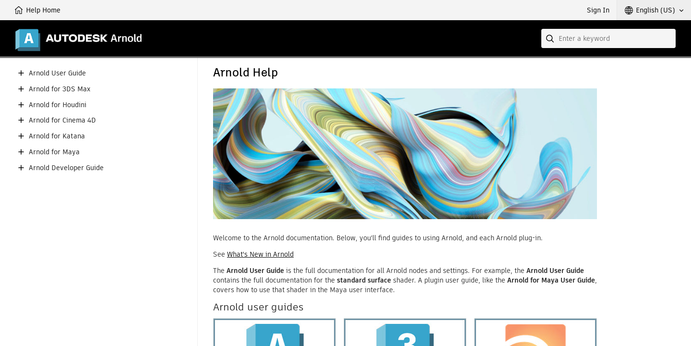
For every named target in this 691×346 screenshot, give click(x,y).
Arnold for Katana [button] (57, 136)
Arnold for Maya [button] (54, 152)
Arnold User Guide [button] (57, 73)
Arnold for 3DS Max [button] (59, 89)
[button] (654, 10)
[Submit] (550, 38)
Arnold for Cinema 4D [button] (62, 120)
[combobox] (608, 38)
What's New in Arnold (260, 254)
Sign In (598, 10)
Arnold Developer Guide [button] (66, 168)
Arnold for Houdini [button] (57, 105)
